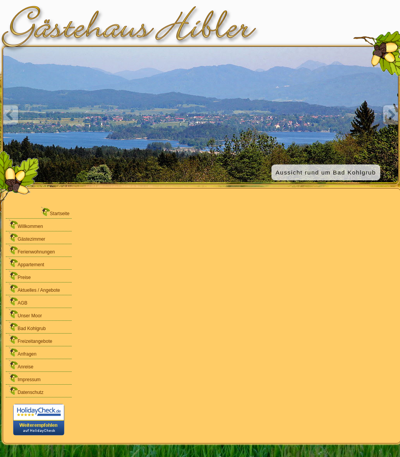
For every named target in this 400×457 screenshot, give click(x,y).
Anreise (21, 365)
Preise (19, 275)
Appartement (26, 262)
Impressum (24, 377)
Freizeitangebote (30, 339)
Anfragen (22, 352)
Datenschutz (26, 390)
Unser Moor (25, 313)
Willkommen (25, 224)
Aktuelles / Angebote (34, 288)
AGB (17, 301)
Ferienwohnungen (31, 250)
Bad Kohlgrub (27, 326)
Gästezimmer (26, 237)
